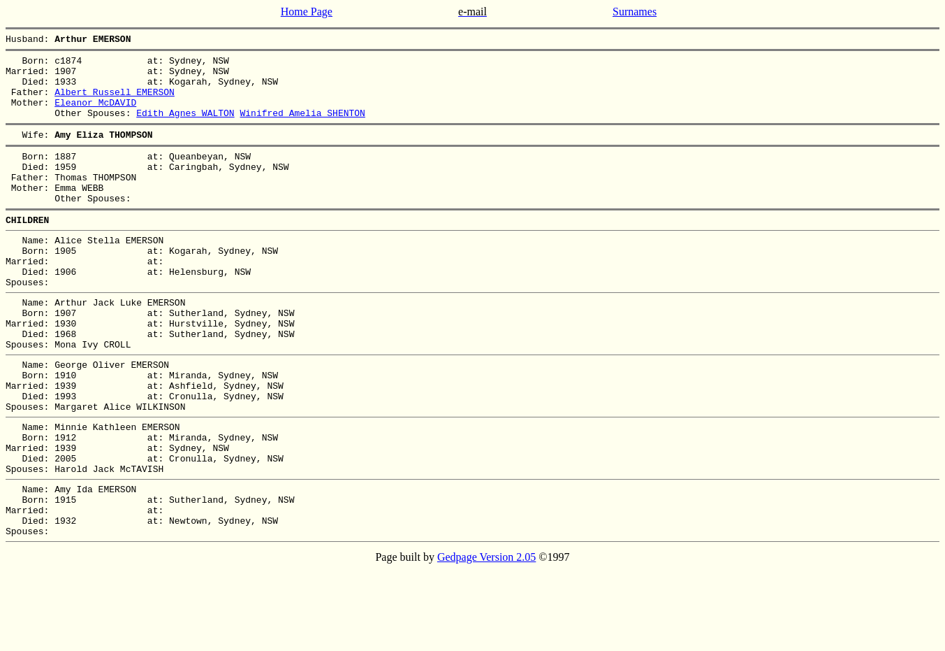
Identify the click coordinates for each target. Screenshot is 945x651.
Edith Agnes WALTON (185, 127)
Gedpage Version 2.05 (486, 639)
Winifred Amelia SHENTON (302, 127)
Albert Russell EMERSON (114, 102)
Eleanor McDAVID (95, 114)
